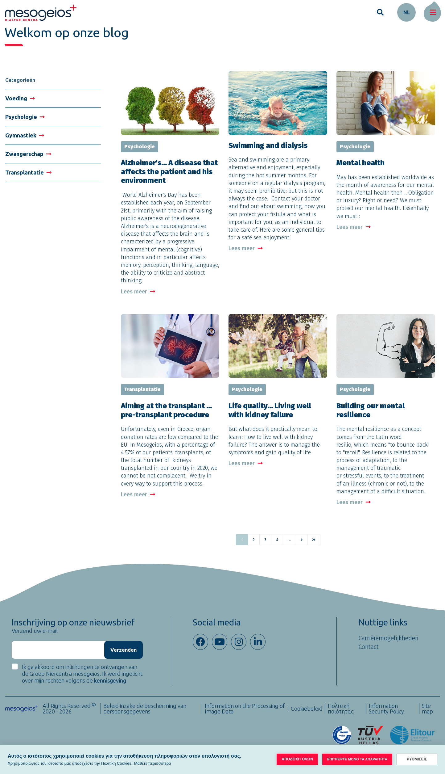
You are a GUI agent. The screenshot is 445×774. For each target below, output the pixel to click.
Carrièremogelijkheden (388, 638)
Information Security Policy (386, 708)
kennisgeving (110, 680)
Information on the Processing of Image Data (245, 708)
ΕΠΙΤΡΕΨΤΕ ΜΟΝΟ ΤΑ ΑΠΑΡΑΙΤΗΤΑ (357, 759)
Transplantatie (28, 172)
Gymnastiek (24, 135)
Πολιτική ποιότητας (341, 708)
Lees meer (138, 291)
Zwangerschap (28, 154)
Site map (427, 708)
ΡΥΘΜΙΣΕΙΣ (417, 759)
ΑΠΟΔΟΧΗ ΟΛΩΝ (297, 759)
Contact (368, 646)
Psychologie (25, 117)
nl (406, 12)
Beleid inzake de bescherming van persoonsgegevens (144, 708)
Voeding (20, 98)
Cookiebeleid (307, 708)
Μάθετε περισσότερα (152, 763)
